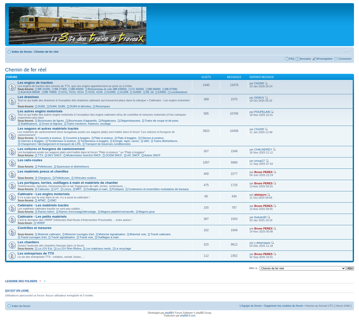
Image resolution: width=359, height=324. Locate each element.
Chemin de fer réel (46, 51)
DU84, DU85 (57, 106)
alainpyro (260, 194)
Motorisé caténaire (49, 234)
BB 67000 (171, 89)
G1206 (124, 92)
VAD (146, 140)
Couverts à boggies (78, 137)
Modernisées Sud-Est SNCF (83, 155)
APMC (42, 200)
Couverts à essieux (49, 137)
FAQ (291, 58)
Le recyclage (123, 248)
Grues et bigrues (52, 123)
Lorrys (67, 189)
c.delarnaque (262, 242)
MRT (79, 189)
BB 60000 (77, 89)
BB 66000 (154, 89)
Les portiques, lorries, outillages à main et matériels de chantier (68, 183)
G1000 (111, 92)
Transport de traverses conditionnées (108, 143)
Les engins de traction (35, 83)
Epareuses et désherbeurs (73, 166)
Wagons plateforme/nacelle (117, 211)
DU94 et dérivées (80, 106)
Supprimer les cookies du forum (283, 305)
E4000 (162, 92)
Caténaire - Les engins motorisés (44, 194)
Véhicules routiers (85, 177)
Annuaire (305, 58)
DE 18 (150, 92)
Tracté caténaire (160, 234)
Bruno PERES (263, 172)
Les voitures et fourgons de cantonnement (51, 149)
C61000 (259, 83)
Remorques (103, 106)
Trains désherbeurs (165, 140)
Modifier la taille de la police (347, 50)
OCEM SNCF (113, 155)
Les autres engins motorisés (40, 111)
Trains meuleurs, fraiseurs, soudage (89, 123)
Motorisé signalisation (112, 234)
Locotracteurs (178, 92)
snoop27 (259, 160)
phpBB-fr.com (188, 315)
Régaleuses (108, 120)
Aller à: (253, 268)
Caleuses (43, 189)
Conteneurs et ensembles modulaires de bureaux (158, 189)
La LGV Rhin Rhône (69, 248)
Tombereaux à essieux (62, 140)
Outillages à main (97, 189)
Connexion (344, 58)
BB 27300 (61, 89)
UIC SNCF (133, 155)
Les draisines (28, 97)
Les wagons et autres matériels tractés (48, 128)
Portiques (118, 189)
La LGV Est (45, 248)
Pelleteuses (45, 166)
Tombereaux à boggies (94, 140)
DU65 (41, 106)
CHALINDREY (263, 149)
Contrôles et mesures (35, 228)
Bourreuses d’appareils (82, 120)
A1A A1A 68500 (30, 92)
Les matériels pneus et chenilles (43, 171)
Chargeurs (44, 177)
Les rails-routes (30, 160)
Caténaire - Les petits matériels (42, 216)
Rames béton (46, 211)
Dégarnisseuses (130, 120)
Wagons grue (147, 211)
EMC (53, 200)
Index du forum (22, 51)
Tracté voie (86, 237)
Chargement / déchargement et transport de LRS (50, 143)
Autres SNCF (152, 155)
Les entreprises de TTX (36, 253)
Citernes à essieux (152, 137)
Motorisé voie (138, 234)
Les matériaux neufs (98, 248)
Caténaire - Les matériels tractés (43, 205)
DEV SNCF (55, 155)
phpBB (168, 312)
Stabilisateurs (29, 123)
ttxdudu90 (260, 217)
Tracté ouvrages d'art (34, 237)
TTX (40, 155)
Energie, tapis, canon (126, 140)
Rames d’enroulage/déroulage (77, 211)
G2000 (137, 92)
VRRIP (40, 222)
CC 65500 (137, 89)
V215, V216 (95, 92)
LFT (56, 189)
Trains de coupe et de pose (161, 120)
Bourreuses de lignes (51, 120)
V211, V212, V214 (72, 92)
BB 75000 (50, 92)
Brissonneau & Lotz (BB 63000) (107, 89)
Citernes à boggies (32, 140)
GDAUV (259, 97)
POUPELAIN (262, 111)
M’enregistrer (325, 58)
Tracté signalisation (63, 237)
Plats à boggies (126, 137)
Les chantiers (28, 242)
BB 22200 (44, 89)
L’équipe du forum (250, 305)
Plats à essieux (103, 137)
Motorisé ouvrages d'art (79, 234)
